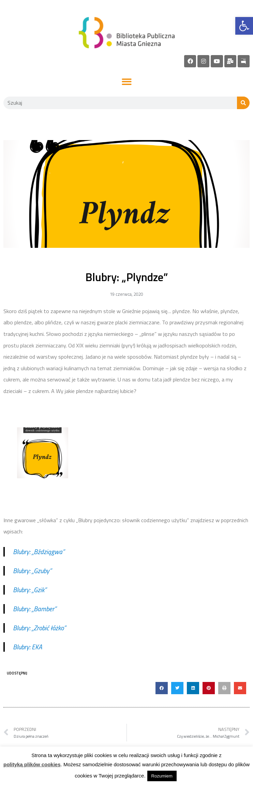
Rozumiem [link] (162, 776)
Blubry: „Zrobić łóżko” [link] (39, 628)
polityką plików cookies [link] (32, 764)
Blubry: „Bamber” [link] (34, 609)
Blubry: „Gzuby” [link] (32, 571)
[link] (244, 26)
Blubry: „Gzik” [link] (29, 590)
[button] (127, 82)
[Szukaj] (243, 103)
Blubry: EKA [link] (27, 647)
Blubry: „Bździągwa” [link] (38, 552)
